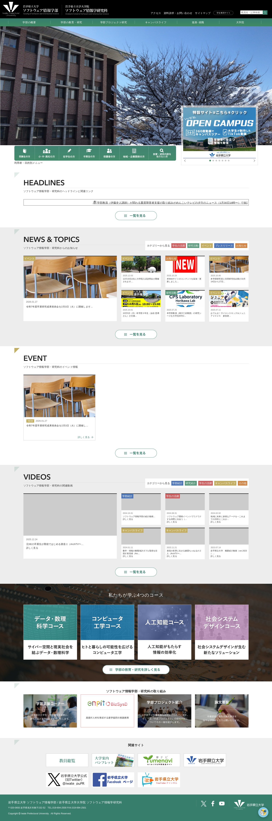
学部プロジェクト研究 (113, 22)
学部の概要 (29, 22)
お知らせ (241, 245)
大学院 (240, 22)
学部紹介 (177, 483)
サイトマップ (203, 13)
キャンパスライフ (156, 22)
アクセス (156, 13)
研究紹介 (191, 483)
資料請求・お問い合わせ (178, 13)
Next (267, 73)
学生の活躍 (178, 245)
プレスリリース (224, 245)
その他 (242, 483)
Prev (5, 73)
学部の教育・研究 (71, 22)
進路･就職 (198, 22)
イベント (207, 245)
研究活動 (193, 245)
